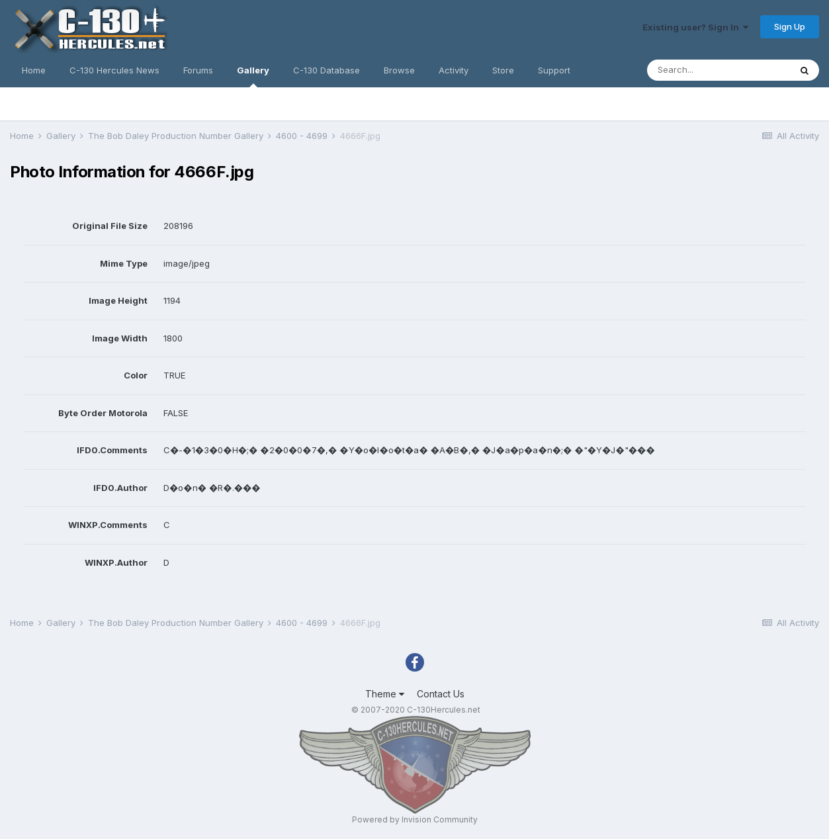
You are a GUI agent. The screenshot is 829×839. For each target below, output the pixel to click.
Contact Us (440, 693)
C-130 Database (326, 70)
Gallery (253, 76)
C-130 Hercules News (114, 70)
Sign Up (789, 26)
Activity (453, 70)
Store (503, 70)
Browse (399, 70)
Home (34, 70)
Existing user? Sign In (695, 27)
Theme (384, 693)
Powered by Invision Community (415, 819)
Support (554, 70)
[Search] (718, 70)
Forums (198, 70)
